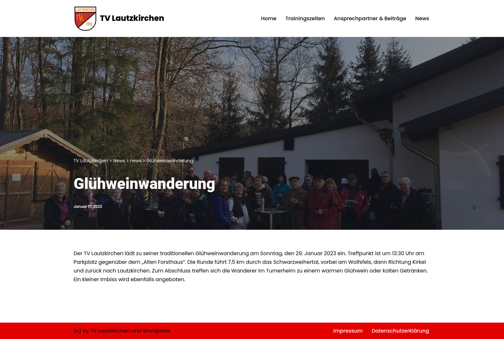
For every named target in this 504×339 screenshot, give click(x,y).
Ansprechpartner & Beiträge (370, 18)
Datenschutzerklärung (400, 331)
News (422, 18)
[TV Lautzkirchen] (119, 18)
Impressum (348, 331)
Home (268, 18)
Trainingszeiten (305, 18)
